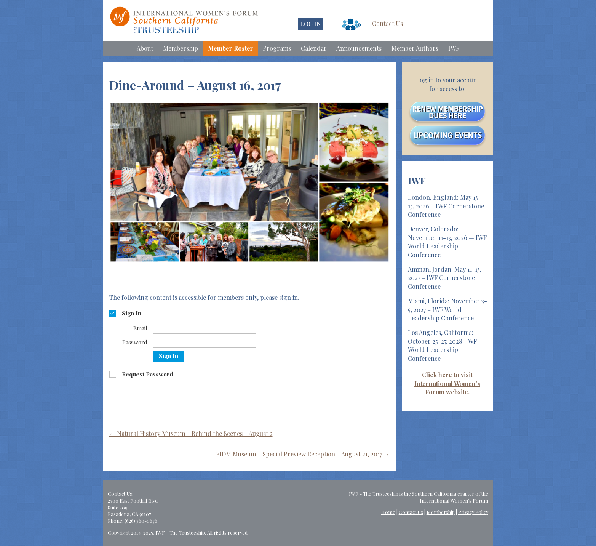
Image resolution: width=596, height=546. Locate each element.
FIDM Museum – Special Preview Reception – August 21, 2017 (303, 454)
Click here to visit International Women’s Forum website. (447, 383)
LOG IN (310, 24)
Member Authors (414, 48)
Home (388, 512)
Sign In (168, 356)
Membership (180, 48)
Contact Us (387, 24)
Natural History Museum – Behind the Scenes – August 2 (191, 433)
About (145, 48)
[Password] (204, 342)
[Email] (204, 328)
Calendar (314, 48)
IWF (453, 48)
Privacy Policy (473, 512)
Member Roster (230, 48)
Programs (277, 48)
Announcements (359, 48)
